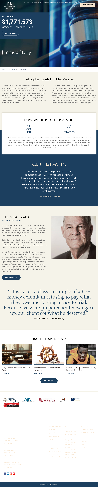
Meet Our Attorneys (50, 3)
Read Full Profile (11, 277)
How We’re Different (55, 451)
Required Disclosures (87, 429)
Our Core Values (53, 448)
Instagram (84, 447)
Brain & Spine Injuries (71, 434)
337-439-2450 (88, 5)
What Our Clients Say (55, 457)
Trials (66, 437)
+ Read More (6, 374)
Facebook (84, 441)
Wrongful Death (69, 440)
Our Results (60, 3)
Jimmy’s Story (10, 33)
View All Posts (49, 381)
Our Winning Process (55, 454)
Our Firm (27, 3)
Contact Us (75, 7)
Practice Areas (37, 3)
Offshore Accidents (70, 431)
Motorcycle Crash (70, 457)
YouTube (83, 449)
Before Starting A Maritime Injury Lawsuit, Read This (81, 369)
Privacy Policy (85, 427)
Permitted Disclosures (87, 432)
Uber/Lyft (67, 447)
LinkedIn (83, 444)
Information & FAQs (72, 3)
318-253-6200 (8, 455)
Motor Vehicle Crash (71, 450)
